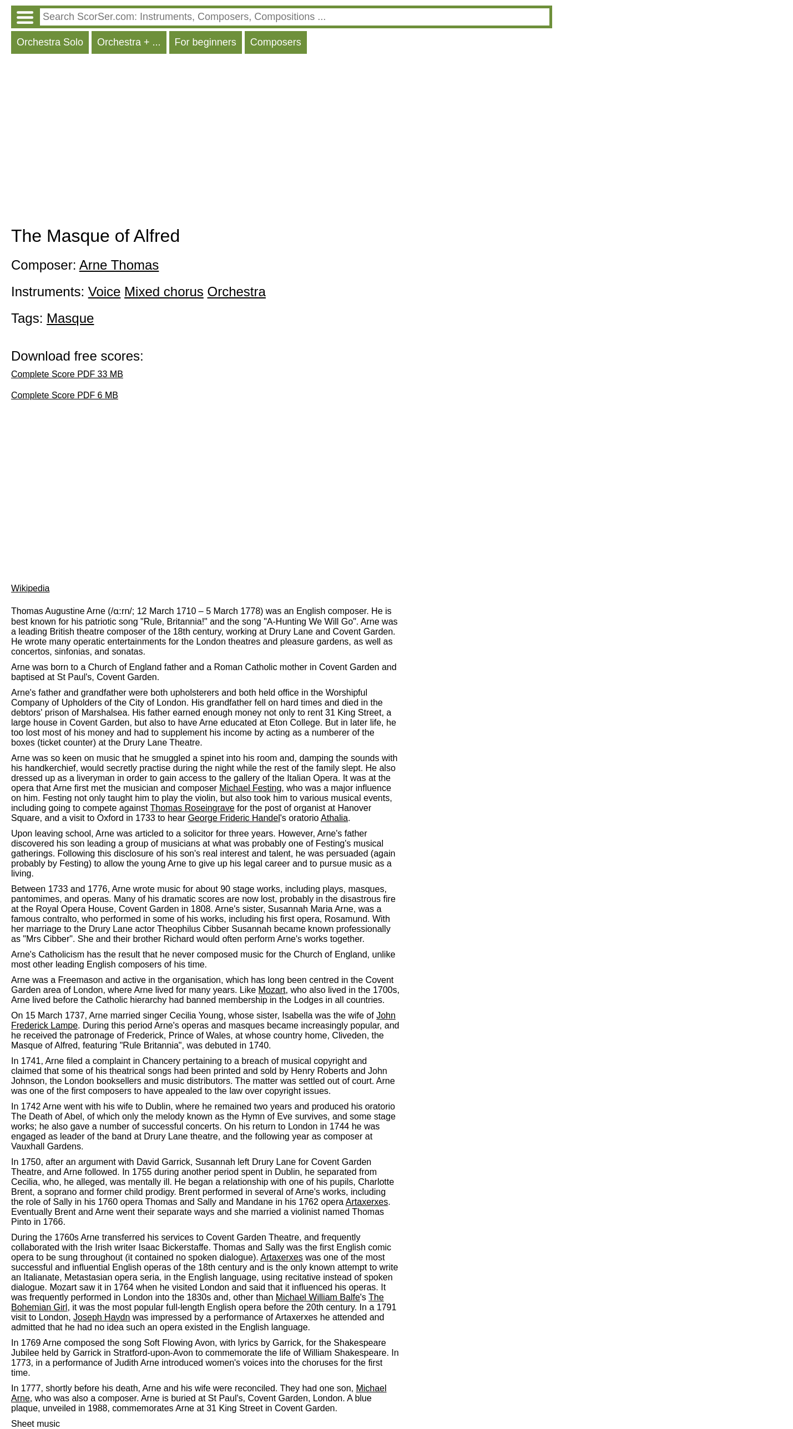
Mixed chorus (164, 291)
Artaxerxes (367, 1202)
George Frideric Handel (234, 818)
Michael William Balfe (318, 1297)
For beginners (205, 42)
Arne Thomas (119, 264)
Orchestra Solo (50, 42)
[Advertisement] (281, 142)
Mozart (272, 990)
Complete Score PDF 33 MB (67, 374)
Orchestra (237, 291)
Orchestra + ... (129, 42)
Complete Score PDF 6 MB (64, 395)
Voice (104, 291)
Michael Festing (250, 788)
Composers (275, 42)
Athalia (334, 818)
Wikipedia (30, 588)
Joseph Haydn (101, 1317)
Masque (70, 318)
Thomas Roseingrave (192, 808)
